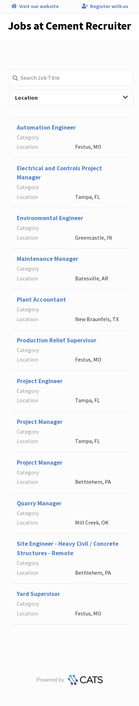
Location (71, 97)
